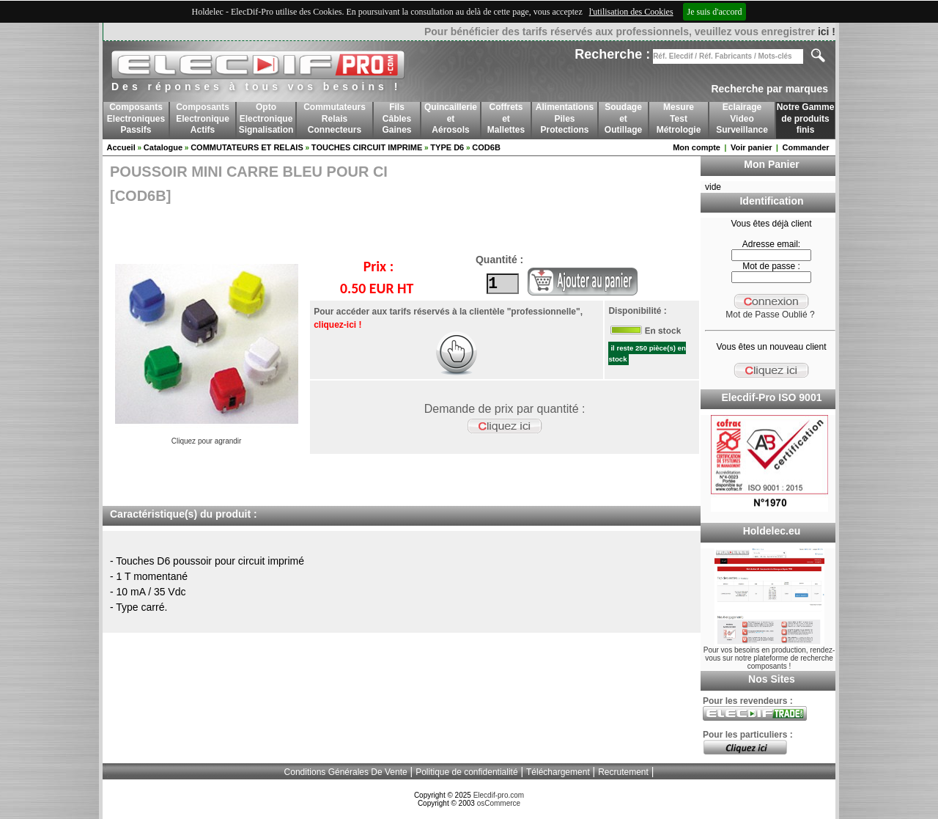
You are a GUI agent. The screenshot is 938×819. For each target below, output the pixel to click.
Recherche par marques (769, 89)
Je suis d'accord (714, 12)
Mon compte (696, 147)
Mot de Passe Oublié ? (769, 314)
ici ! (826, 31)
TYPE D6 (447, 147)
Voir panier (751, 147)
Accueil (121, 147)
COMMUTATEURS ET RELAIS (247, 147)
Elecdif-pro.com (498, 795)
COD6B (486, 147)
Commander (805, 147)
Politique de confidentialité (466, 772)
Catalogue (163, 147)
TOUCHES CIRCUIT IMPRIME (366, 147)
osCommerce (498, 803)
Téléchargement (558, 772)
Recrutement (623, 772)
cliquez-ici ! (337, 325)
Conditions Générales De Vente (345, 772)
